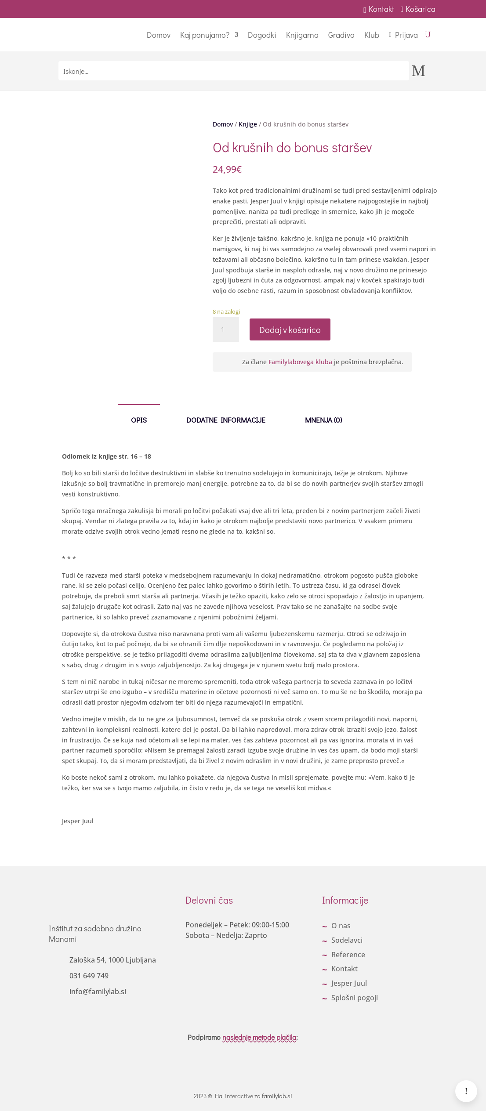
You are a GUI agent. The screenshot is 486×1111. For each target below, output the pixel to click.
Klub (371, 34)
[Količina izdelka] (226, 329)
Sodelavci (347, 940)
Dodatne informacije (225, 419)
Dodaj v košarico (290, 329)
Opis (139, 419)
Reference (348, 954)
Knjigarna (302, 34)
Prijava (406, 34)
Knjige (248, 124)
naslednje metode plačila (259, 1037)
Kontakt (378, 9)
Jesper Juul (349, 983)
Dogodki (262, 34)
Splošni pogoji (354, 997)
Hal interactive (234, 1096)
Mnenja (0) (323, 419)
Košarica (419, 9)
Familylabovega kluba (300, 362)
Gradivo (341, 34)
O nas (341, 925)
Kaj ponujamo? (204, 34)
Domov (158, 34)
